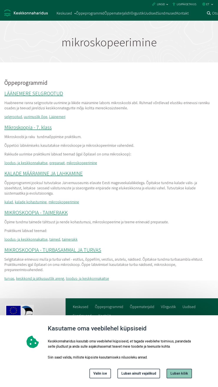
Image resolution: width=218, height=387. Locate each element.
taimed (54, 239)
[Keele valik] (212, 4)
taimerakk (70, 239)
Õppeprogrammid (90, 13)
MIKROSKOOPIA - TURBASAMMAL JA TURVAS (52, 249)
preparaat (57, 162)
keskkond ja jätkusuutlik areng (40, 278)
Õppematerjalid (116, 13)
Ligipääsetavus (186, 4)
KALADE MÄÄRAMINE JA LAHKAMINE (43, 173)
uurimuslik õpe (35, 116)
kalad (8, 201)
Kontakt (182, 13)
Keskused (80, 306)
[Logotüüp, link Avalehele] (26, 14)
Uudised (150, 13)
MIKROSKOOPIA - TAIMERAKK (36, 212)
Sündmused (166, 13)
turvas (9, 278)
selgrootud (13, 116)
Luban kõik (179, 373)
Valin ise (100, 373)
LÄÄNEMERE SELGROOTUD (33, 93)
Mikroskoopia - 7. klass (28, 126)
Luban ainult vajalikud (138, 373)
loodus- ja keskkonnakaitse (26, 162)
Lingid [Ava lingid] (161, 4)
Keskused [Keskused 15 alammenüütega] (64, 13)
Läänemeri (57, 116)
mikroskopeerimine (81, 162)
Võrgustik (136, 13)
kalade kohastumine (31, 201)
